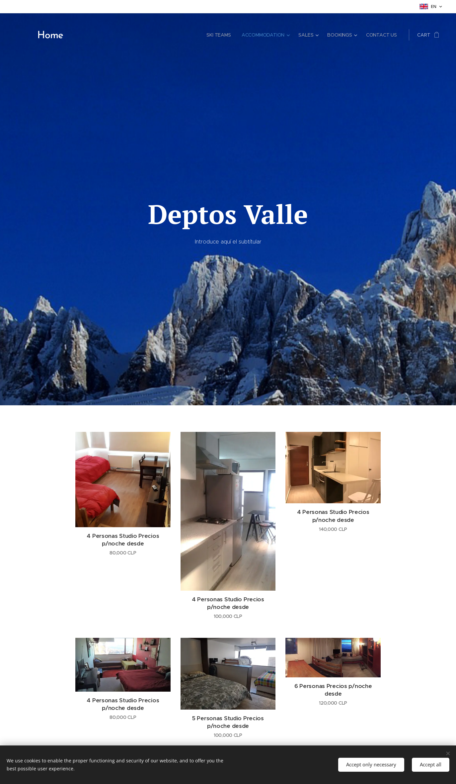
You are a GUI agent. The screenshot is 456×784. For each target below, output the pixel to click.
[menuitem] (219, 35)
